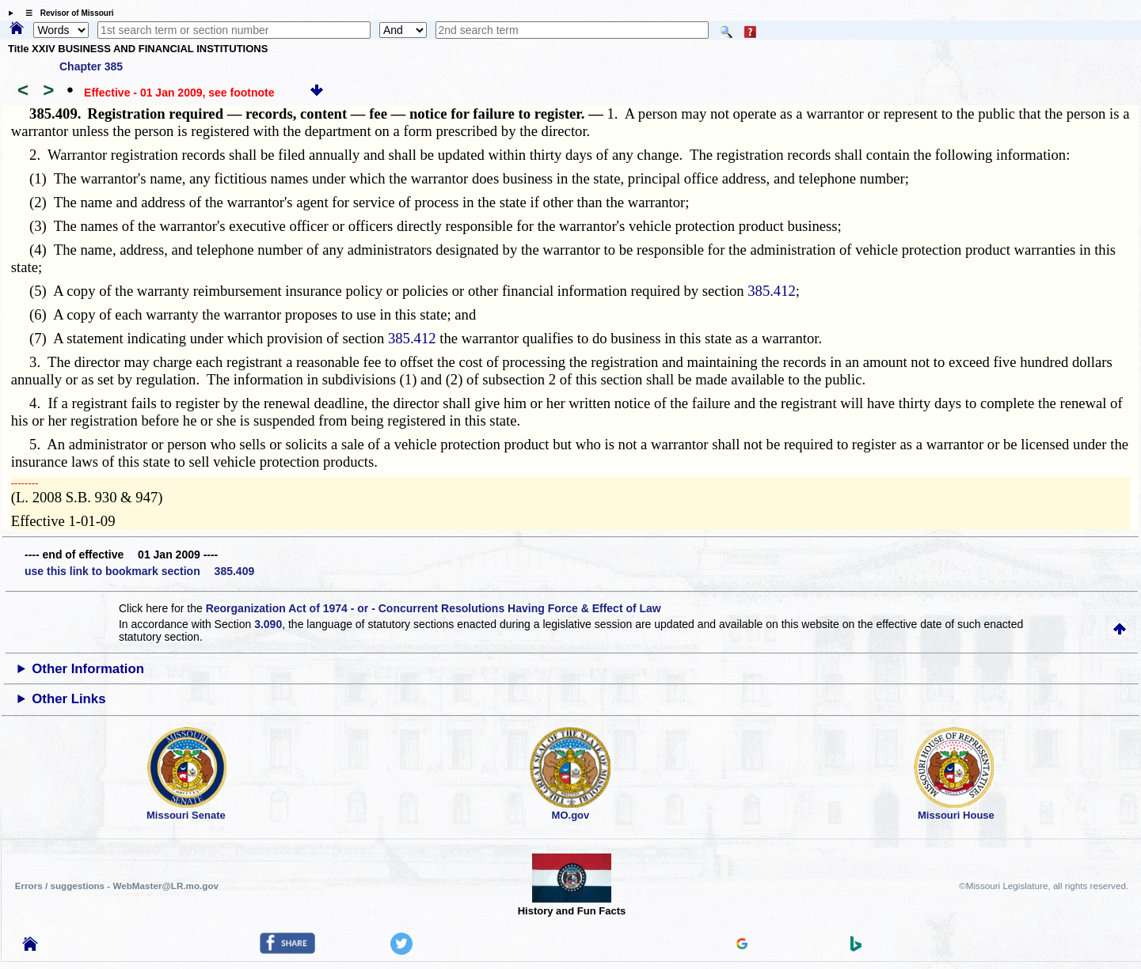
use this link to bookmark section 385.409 (139, 571)
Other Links (68, 698)
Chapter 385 (91, 66)
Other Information (88, 668)
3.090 (268, 624)
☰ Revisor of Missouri (65, 13)
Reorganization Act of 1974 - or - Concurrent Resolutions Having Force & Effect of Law (433, 608)
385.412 (771, 290)
